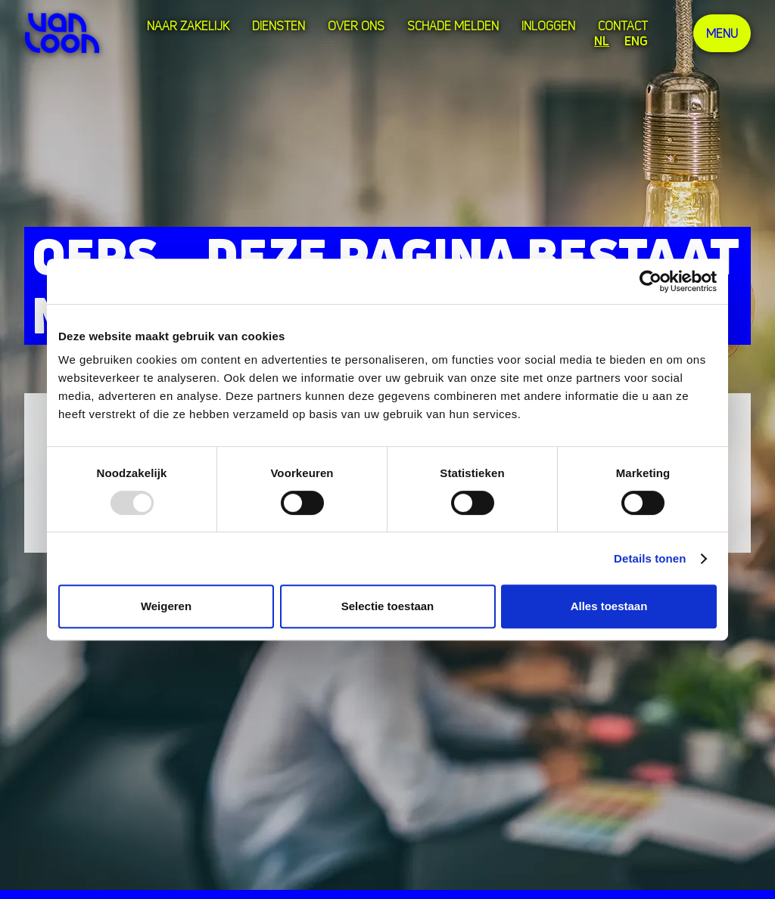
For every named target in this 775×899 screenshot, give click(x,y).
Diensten (278, 25)
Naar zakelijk (188, 25)
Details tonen (650, 558)
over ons (356, 25)
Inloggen (548, 25)
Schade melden (453, 25)
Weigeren (166, 606)
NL (601, 41)
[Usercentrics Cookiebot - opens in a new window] (650, 281)
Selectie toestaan (387, 606)
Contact (623, 25)
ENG (636, 41)
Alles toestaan (609, 606)
